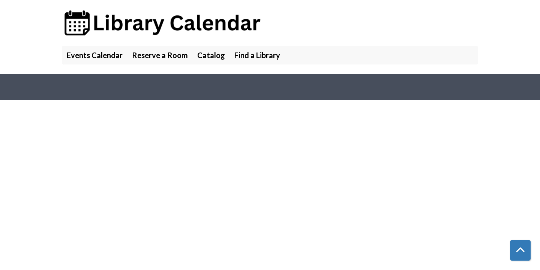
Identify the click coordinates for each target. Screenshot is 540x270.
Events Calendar (95, 55)
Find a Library (257, 55)
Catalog (211, 55)
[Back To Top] (520, 250)
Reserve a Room (160, 55)
